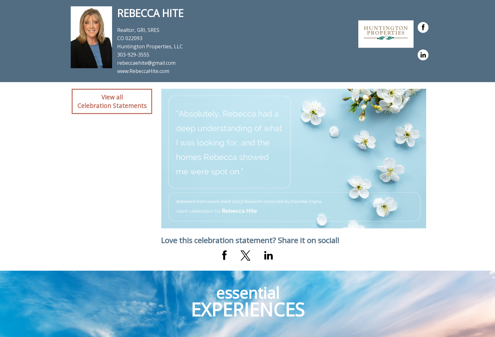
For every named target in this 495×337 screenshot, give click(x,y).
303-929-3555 (133, 54)
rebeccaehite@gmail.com (146, 62)
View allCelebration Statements (111, 101)
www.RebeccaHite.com (143, 71)
